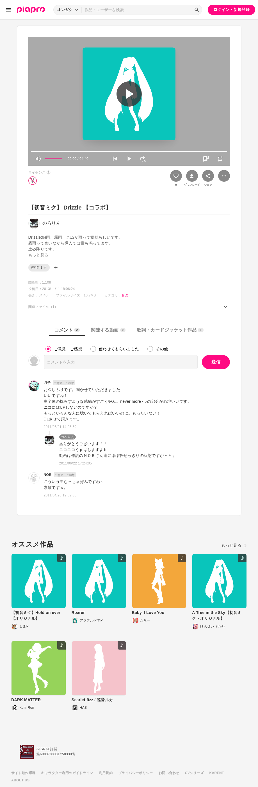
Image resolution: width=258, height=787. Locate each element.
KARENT (216, 773)
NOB (48, 475)
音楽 (125, 295)
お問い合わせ (169, 773)
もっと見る (234, 545)
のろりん (67, 437)
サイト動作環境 (23, 773)
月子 (47, 383)
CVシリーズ (194, 773)
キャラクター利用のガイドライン (67, 773)
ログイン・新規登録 (231, 9)
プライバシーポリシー (135, 773)
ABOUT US (20, 780)
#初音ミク (39, 268)
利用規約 (106, 773)
